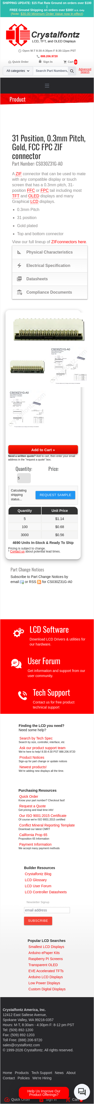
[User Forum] (38, 886)
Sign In (48, 61)
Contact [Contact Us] (9, 1078)
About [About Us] (71, 1073)
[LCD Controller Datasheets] (46, 892)
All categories (18, 71)
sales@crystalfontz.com (21, 1045)
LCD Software (49, 629)
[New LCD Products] (33, 767)
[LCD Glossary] (36, 880)
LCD (34, 201)
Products (22, 1073)
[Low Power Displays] (44, 983)
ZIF (19, 174)
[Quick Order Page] (28, 796)
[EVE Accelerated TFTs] (46, 971)
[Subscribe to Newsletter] (38, 921)
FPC (45, 190)
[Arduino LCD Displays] (46, 977)
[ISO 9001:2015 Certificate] (42, 816)
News (59, 1073)
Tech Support (51, 692)
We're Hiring (41, 1078)
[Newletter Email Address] (47, 910)
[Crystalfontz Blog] (38, 874)
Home (7, 1073)
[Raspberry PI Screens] (46, 959)
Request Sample (55, 495)
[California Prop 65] (33, 835)
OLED (33, 196)
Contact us (17, 551)
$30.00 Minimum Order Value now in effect (51, 14)
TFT (15, 196)
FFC (31, 190)
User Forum (44, 660)
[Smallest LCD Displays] (46, 947)
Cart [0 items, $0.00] (70, 61)
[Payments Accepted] (35, 844)
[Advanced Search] (36, 738)
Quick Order (18, 61)
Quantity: (24, 468)
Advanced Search (85, 70)
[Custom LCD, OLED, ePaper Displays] (47, 989)
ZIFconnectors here (68, 242)
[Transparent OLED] (43, 965)
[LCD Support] (43, 748)
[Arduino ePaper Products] (44, 953)
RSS (32, 582)
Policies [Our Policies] (24, 1078)
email (15, 582)
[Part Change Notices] (32, 757)
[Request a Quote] (32, 806)
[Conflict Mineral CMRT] (47, 825)
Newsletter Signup (38, 902)
